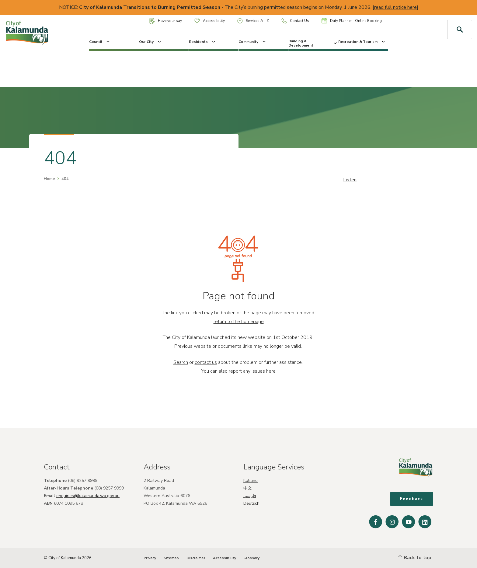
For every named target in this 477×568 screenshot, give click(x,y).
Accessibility (209, 20)
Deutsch (251, 503)
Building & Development (313, 43)
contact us (206, 362)
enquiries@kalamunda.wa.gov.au (88, 496)
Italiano (250, 480)
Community (252, 41)
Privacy (150, 558)
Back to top (415, 557)
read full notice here (395, 7)
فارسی (249, 496)
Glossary (251, 558)
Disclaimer (195, 558)
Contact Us (295, 20)
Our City (150, 41)
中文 (247, 488)
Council (100, 41)
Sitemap (171, 558)
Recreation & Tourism (362, 41)
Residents (202, 41)
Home (49, 179)
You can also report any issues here (238, 371)
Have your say (165, 21)
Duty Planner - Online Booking (352, 20)
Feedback (411, 499)
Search (180, 362)
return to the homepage (239, 321)
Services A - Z (253, 20)
